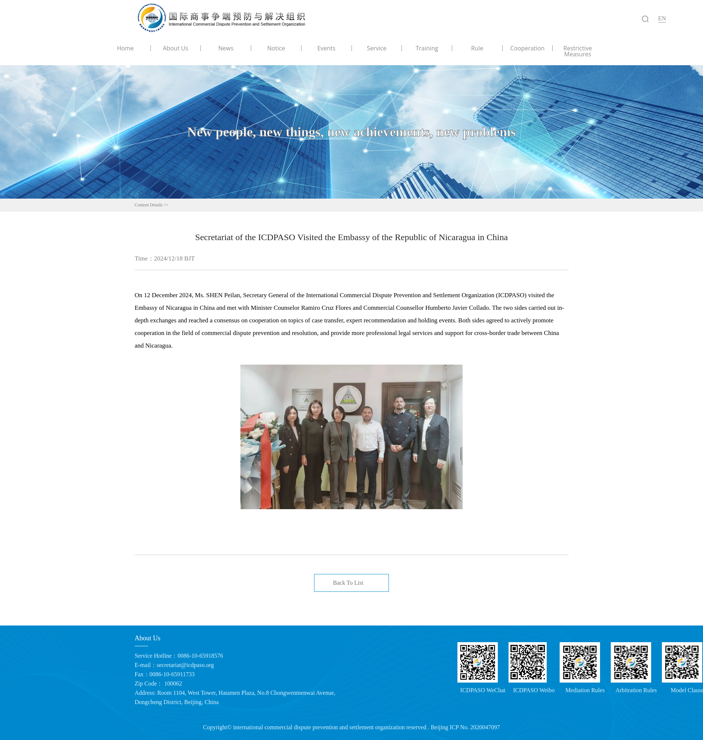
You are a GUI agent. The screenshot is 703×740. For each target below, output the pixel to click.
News (225, 48)
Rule (477, 48)
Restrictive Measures (577, 51)
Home (125, 48)
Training (427, 48)
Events (326, 48)
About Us (176, 48)
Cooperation (527, 48)
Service (376, 48)
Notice (276, 48)
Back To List (348, 583)
